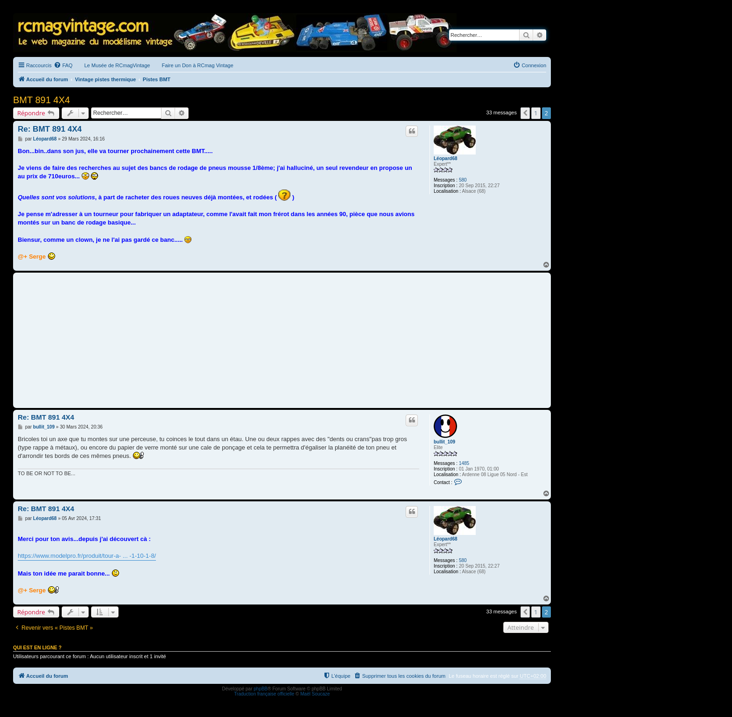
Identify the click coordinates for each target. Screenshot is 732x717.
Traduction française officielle (264, 693)
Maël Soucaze (315, 693)
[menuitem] (63, 65)
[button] (525, 113)
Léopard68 (446, 158)
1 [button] (535, 113)
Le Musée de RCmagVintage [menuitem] (117, 65)
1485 (464, 463)
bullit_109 (444, 441)
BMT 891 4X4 (41, 100)
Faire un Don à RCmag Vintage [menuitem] (197, 65)
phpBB (260, 688)
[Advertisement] (282, 340)
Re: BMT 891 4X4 (50, 129)
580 (463, 180)
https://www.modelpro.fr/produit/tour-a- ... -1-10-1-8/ (87, 555)
